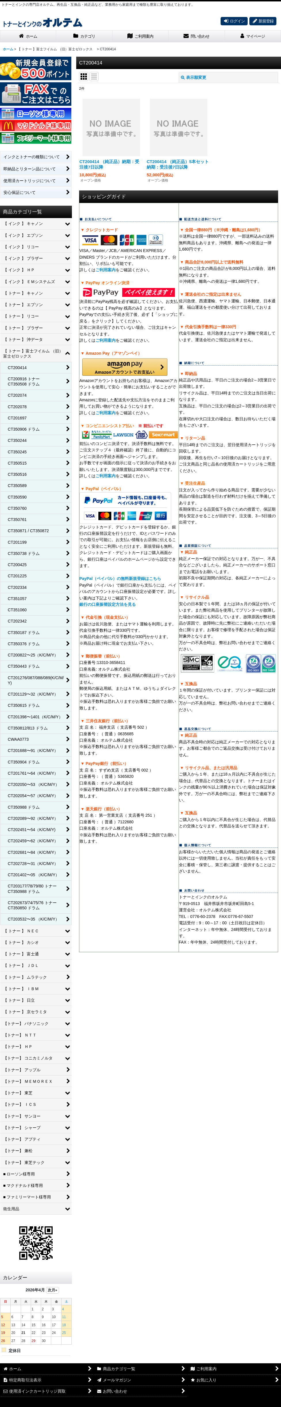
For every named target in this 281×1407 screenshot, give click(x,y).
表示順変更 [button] (193, 77)
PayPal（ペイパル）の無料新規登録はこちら (120, 578)
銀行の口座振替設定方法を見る (107, 604)
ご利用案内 (105, 270)
